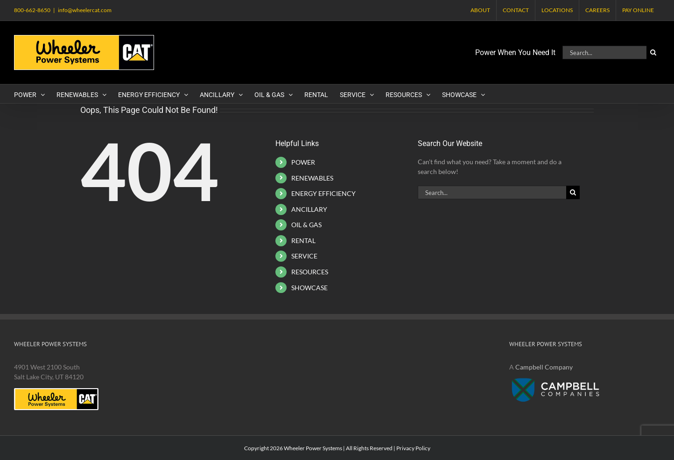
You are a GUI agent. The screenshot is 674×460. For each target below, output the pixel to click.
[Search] (653, 52)
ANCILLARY (309, 209)
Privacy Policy (413, 448)
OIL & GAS (306, 225)
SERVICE (304, 256)
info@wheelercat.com (85, 10)
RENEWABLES (312, 178)
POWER (303, 162)
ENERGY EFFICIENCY (323, 193)
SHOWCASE (309, 288)
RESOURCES (309, 272)
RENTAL (303, 240)
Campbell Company (544, 367)
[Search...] (604, 52)
